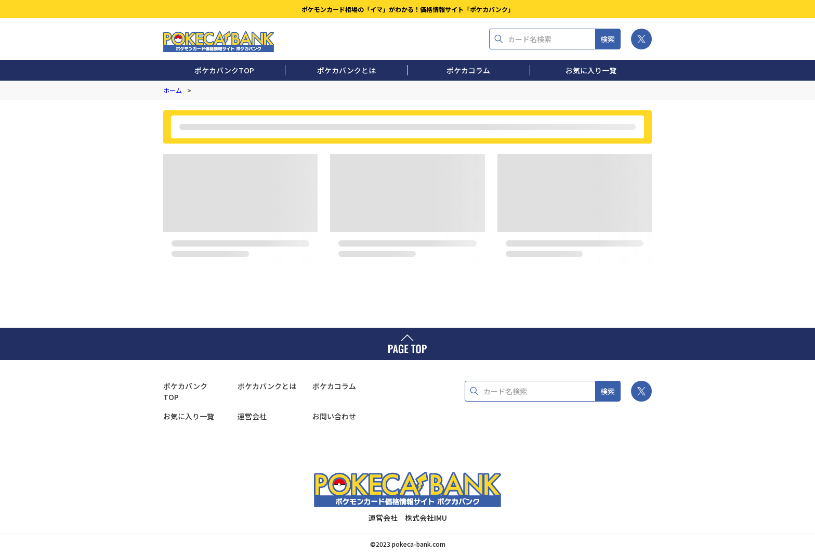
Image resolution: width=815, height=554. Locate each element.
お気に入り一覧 (591, 70)
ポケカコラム (468, 70)
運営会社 (252, 416)
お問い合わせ (334, 416)
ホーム (172, 90)
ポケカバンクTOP (224, 70)
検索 (607, 39)
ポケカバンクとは (346, 70)
